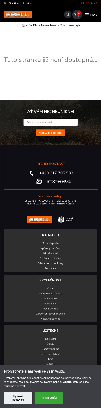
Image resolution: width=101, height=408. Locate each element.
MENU (93, 15)
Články (50, 344)
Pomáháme (50, 303)
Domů (23, 25)
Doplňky (33, 25)
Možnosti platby (50, 243)
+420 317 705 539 (88, 3)
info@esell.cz (59, 181)
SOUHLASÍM (49, 398)
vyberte (67, 382)
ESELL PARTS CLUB (50, 354)
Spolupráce (50, 298)
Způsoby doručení (50, 248)
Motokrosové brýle (70, 25)
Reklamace (50, 268)
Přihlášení (14, 3)
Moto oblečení (48, 25)
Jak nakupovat (50, 253)
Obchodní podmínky (50, 258)
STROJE (50, 364)
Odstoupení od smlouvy (50, 263)
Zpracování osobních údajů (50, 313)
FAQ (50, 359)
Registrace (27, 3)
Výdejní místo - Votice (50, 293)
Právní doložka (50, 308)
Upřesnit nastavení (18, 398)
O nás (50, 288)
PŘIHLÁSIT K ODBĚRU (50, 133)
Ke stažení (50, 339)
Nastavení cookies (50, 318)
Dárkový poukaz (50, 349)
